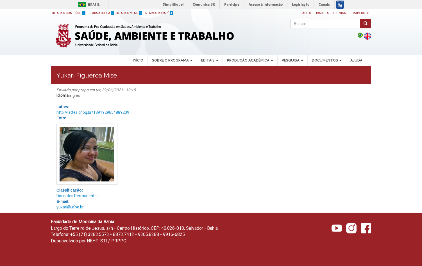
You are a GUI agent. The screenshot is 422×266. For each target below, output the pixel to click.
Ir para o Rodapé (158, 13)
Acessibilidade (313, 13)
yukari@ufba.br (70, 207)
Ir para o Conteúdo (68, 13)
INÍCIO (138, 60)
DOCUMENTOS (327, 60)
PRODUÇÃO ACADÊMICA (250, 60)
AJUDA (356, 60)
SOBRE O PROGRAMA (172, 60)
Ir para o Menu (129, 13)
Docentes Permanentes (77, 196)
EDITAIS (209, 60)
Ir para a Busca (101, 13)
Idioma (62, 95)
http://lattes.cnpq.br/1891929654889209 (92, 112)
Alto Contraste (338, 13)
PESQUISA (292, 60)
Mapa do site (362, 13)
